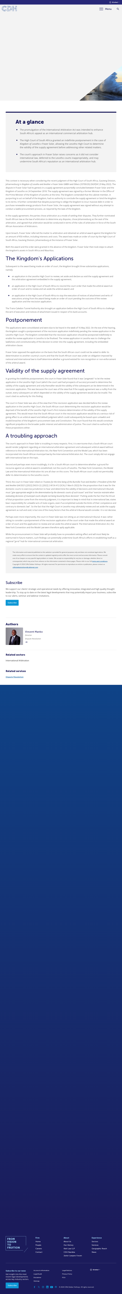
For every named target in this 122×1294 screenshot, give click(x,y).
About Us (67, 1241)
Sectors (95, 1241)
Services (95, 1245)
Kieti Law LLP (69, 1249)
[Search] (118, 9)
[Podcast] (56, 1287)
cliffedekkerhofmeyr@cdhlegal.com (25, 567)
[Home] (9, 9)
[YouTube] (52, 1287)
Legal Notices (67, 1270)
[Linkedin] (47, 1287)
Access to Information (41, 1270)
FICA (63, 1277)
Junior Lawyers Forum (73, 1256)
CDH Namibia (69, 1252)
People (38, 1245)
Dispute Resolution (15, 677)
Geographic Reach (99, 1249)
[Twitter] (39, 1287)
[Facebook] (34, 1287)
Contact (38, 1252)
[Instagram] (43, 1287)
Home (38, 1241)
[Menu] (105, 8)
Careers (38, 1249)
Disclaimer (37, 1277)
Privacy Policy (67, 1274)
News (94, 1252)
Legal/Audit (38, 1274)
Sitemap (36, 1281)
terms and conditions (99, 561)
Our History (68, 1245)
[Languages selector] (114, 2)
